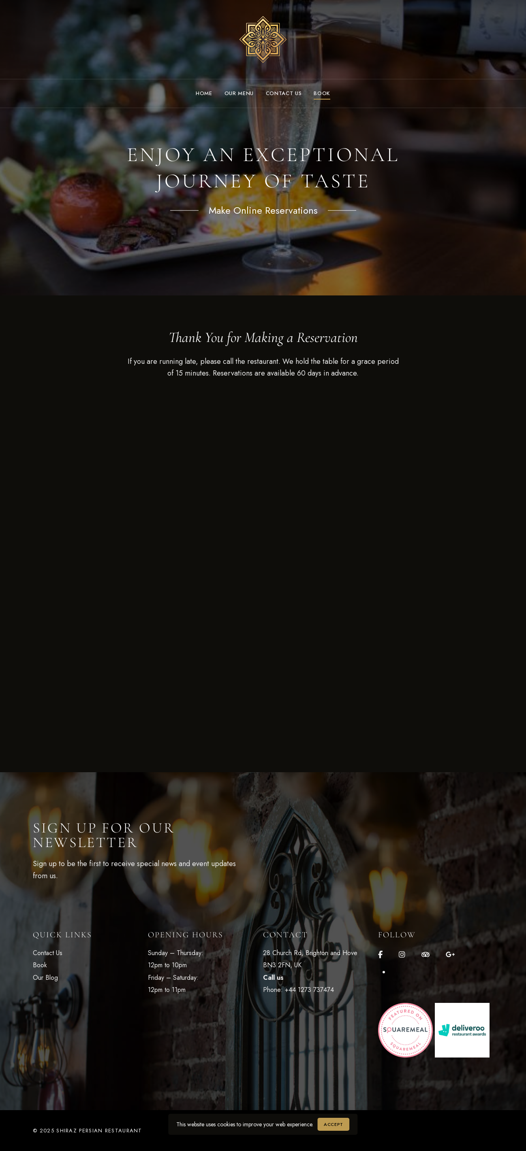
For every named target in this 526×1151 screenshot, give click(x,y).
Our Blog (45, 977)
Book (40, 965)
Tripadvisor (425, 954)
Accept (333, 1124)
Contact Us (47, 953)
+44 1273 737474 (309, 989)
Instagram (402, 954)
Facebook (380, 954)
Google (450, 954)
